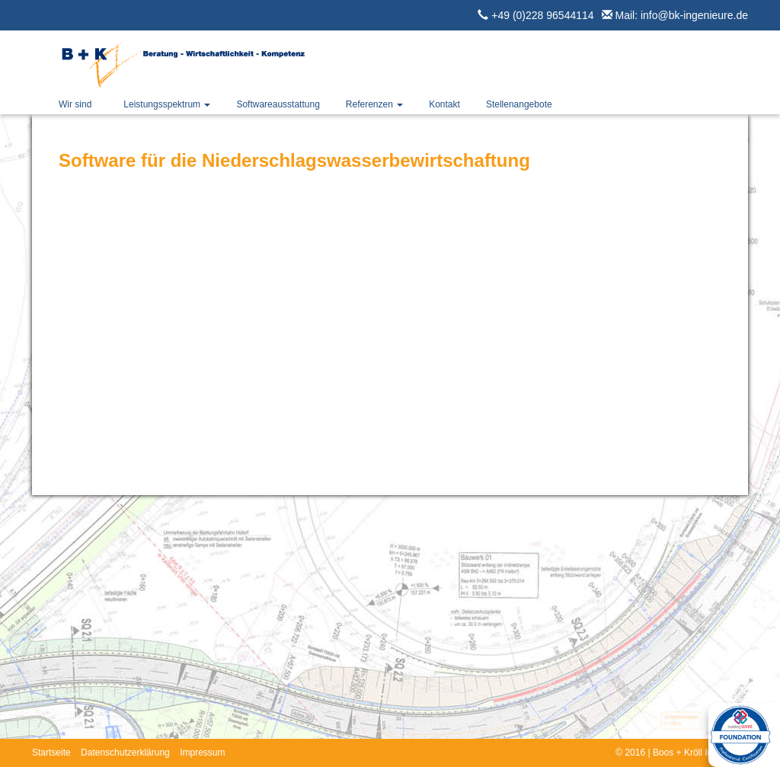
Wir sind (75, 104)
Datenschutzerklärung (125, 752)
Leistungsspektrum (166, 104)
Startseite (51, 752)
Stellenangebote (519, 104)
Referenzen (374, 104)
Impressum (202, 752)
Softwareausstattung (277, 104)
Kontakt (444, 104)
